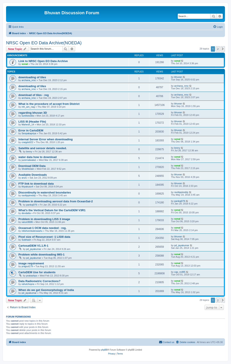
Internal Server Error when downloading (45, 139)
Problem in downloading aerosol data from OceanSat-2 (55, 201)
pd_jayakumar (33, 249)
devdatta (26, 213)
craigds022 (27, 142)
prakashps (31, 275)
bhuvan (178, 77)
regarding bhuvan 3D (32, 112)
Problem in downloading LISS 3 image (44, 219)
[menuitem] (218, 26)
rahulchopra (28, 284)
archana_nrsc (29, 80)
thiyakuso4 (27, 186)
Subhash (26, 239)
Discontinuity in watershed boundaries (44, 192)
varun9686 (27, 222)
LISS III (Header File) (32, 121)
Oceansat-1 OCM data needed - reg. (42, 228)
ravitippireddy (29, 195)
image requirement (31, 263)
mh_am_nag (28, 106)
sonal (25, 64)
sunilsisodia (28, 115)
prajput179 (27, 266)
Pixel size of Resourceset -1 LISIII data (44, 236)
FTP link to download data (36, 183)
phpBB (104, 350)
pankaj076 (31, 204)
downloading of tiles (32, 77)
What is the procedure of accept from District (48, 103)
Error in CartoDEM (30, 130)
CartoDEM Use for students (36, 272)
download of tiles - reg (33, 95)
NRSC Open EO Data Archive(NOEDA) (44, 42)
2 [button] (218, 49)
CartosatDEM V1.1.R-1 (33, 245)
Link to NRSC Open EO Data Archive (43, 61)
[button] (223, 48)
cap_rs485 (179, 272)
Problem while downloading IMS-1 (41, 254)
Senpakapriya (29, 133)
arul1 (24, 177)
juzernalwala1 (29, 160)
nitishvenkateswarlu (32, 231)
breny (29, 151)
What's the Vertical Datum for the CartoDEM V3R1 (52, 210)
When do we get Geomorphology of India (46, 290)
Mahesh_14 (28, 124)
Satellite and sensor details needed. (42, 148)
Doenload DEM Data (31, 166)
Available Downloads (32, 174)
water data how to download (37, 157)
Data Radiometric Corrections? (39, 281)
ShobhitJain (28, 169)
